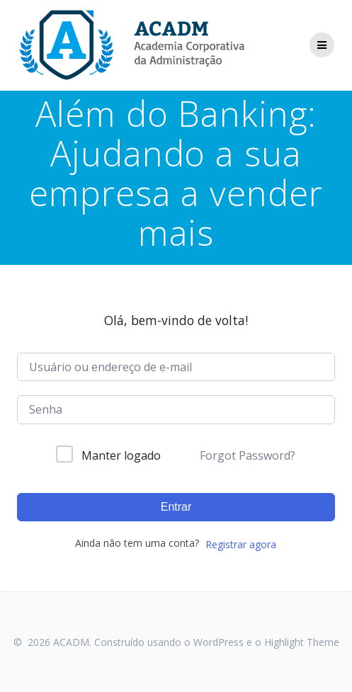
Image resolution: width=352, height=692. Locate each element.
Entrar (176, 507)
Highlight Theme (301, 642)
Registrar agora (240, 544)
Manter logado (121, 455)
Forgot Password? (247, 455)
